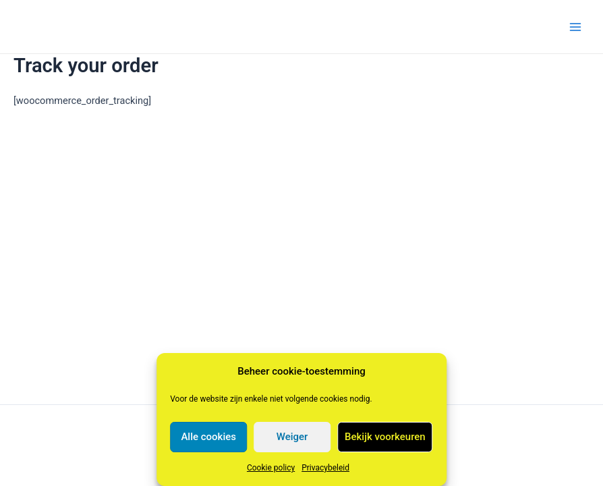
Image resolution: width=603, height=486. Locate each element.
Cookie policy (271, 468)
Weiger (292, 437)
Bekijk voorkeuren (385, 437)
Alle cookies (208, 437)
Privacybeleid (325, 468)
